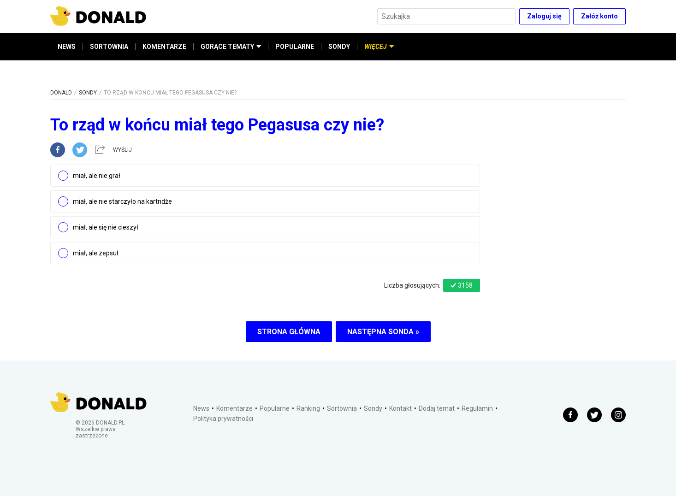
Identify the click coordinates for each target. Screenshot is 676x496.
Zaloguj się (544, 16)
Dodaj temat (437, 408)
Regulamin (477, 408)
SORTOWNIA (109, 46)
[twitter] (82, 149)
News (201, 408)
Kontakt (400, 408)
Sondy (373, 408)
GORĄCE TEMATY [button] (231, 46)
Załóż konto (599, 16)
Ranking (308, 408)
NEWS (67, 46)
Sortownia (342, 408)
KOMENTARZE (164, 46)
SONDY (339, 46)
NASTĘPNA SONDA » (383, 331)
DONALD (61, 92)
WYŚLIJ (122, 150)
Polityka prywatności (223, 418)
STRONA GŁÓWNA (288, 331)
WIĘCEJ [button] (379, 46)
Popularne (275, 408)
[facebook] (61, 149)
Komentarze (234, 408)
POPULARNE (294, 46)
